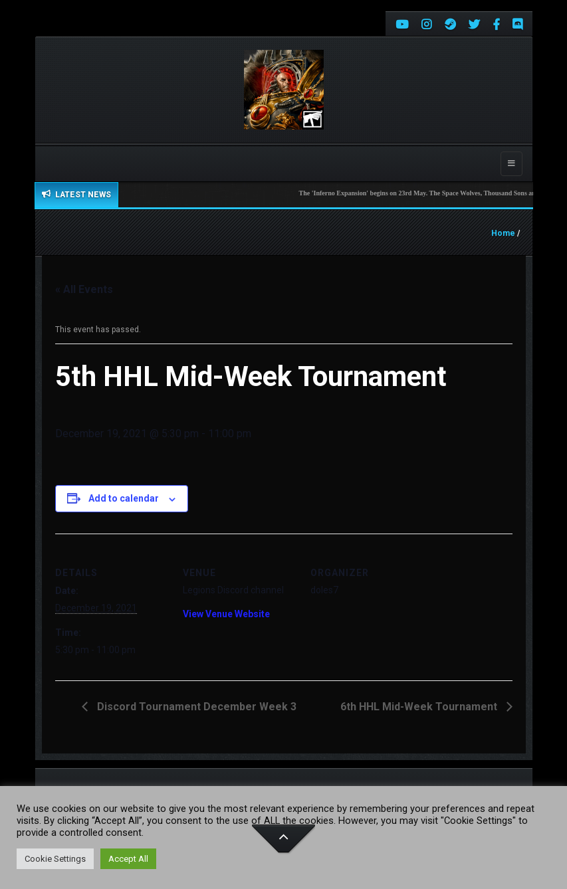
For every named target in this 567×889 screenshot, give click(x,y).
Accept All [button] (128, 859)
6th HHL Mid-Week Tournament (420, 706)
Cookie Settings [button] (55, 859)
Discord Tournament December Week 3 (195, 706)
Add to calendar (123, 498)
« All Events (84, 289)
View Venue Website (226, 614)
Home (503, 233)
